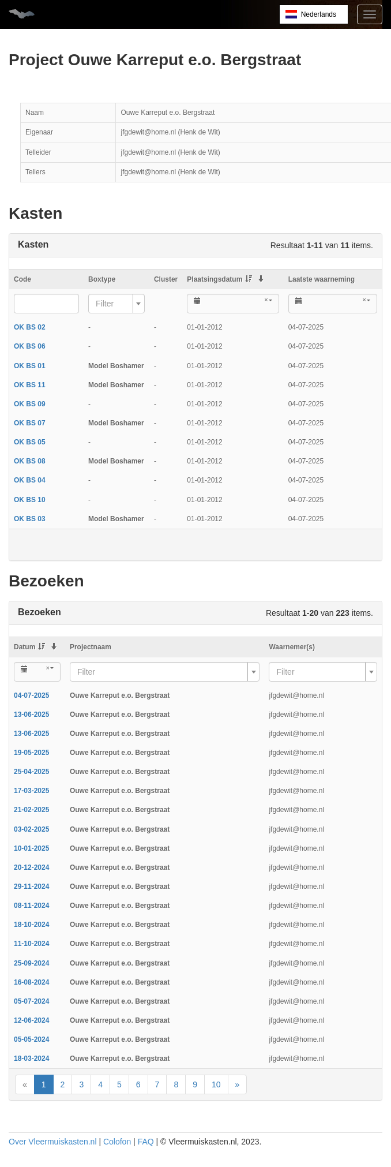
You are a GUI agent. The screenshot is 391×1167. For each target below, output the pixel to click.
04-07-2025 (31, 695)
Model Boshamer (116, 366)
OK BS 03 (30, 519)
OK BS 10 (30, 500)
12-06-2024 (31, 1020)
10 (216, 1084)
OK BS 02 (30, 327)
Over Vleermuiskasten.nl (53, 1141)
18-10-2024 (31, 925)
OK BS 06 (30, 346)
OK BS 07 (30, 423)
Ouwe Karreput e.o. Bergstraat (120, 695)
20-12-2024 (31, 867)
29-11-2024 (31, 886)
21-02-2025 (31, 810)
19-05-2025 (31, 753)
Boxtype (101, 279)
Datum (29, 647)
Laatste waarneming (321, 279)
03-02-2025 (31, 829)
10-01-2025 (31, 848)
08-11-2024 (31, 906)
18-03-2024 (31, 1058)
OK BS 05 (30, 442)
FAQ (146, 1141)
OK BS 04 (30, 480)
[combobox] (116, 303)
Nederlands (318, 14)
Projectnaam (90, 647)
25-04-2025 (31, 772)
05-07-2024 (31, 1001)
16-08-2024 (31, 982)
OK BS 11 (30, 385)
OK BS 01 (30, 366)
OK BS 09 (30, 404)
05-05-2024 (31, 1039)
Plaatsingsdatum (219, 279)
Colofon (117, 1141)
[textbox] (113, 303)
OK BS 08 (30, 461)
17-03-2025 (31, 791)
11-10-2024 (31, 944)
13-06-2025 (31, 714)
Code (22, 279)
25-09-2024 (31, 963)
